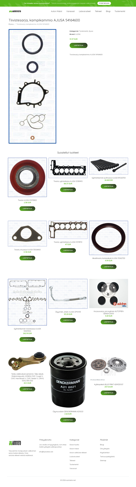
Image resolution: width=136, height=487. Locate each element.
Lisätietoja (78, 48)
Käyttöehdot (104, 456)
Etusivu (11, 27)
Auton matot (56, 13)
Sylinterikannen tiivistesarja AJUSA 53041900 (27, 333)
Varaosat (70, 13)
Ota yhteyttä (104, 452)
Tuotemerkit (120, 13)
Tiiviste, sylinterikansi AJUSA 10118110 (68, 245)
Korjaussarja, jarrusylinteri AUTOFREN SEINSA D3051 (108, 315)
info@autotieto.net (46, 455)
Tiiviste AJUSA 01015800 (27, 203)
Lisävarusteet (85, 13)
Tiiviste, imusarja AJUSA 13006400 (27, 253)
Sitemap (103, 464)
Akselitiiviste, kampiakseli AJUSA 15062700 (108, 261)
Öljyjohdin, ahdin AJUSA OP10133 (68, 315)
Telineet (98, 13)
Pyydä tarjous (104, 3)
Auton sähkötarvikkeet (78, 456)
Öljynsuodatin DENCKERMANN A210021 (68, 415)
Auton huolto (74, 448)
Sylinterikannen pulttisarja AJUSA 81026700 (109, 181)
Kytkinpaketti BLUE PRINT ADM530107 (108, 387)
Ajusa (91, 34)
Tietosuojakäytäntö (107, 460)
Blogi (108, 13)
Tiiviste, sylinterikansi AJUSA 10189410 (68, 184)
